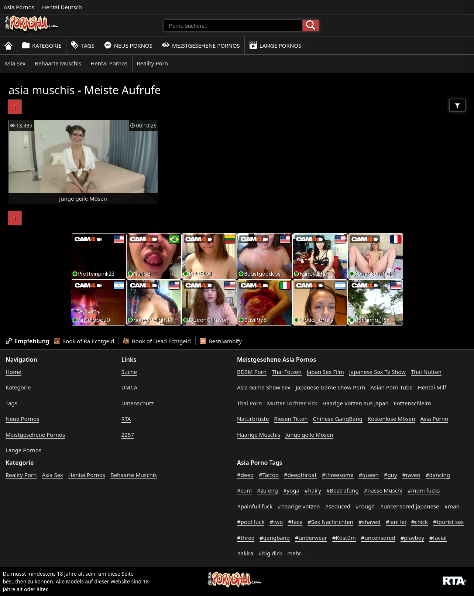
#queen (368, 474)
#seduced (337, 506)
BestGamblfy (221, 341)
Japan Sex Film (325, 371)
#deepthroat (300, 474)
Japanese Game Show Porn (330, 387)
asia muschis (41, 90)
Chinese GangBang (338, 418)
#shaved (369, 521)
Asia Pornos (19, 7)
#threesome (338, 474)
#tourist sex (448, 521)
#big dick (270, 553)
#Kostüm (344, 537)
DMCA (129, 387)
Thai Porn (249, 403)
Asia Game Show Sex (264, 387)
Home (13, 371)
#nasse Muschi (383, 490)
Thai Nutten (426, 371)
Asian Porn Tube (392, 387)
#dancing (438, 474)
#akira (245, 553)
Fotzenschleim (412, 403)
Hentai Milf (432, 387)
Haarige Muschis (258, 434)
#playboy (413, 537)
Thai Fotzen (287, 371)
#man (451, 506)
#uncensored (378, 537)
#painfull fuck (254, 506)
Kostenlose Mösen (391, 418)
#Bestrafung (342, 490)
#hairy (313, 490)
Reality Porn (152, 63)
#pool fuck (250, 521)
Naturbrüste (253, 418)
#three (245, 537)
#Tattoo (269, 474)
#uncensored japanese (409, 506)
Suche (129, 371)
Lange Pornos (275, 45)
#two (276, 521)
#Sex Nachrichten (330, 521)
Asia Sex (14, 63)
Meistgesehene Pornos (201, 45)
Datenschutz (137, 403)
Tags (83, 45)
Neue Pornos (128, 45)
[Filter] (457, 105)
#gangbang (275, 537)
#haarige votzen (299, 506)
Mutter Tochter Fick (292, 403)
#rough (365, 506)
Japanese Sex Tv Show (377, 371)
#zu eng (267, 490)
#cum (244, 490)
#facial (438, 537)
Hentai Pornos (108, 63)
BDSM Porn (252, 371)
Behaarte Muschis (58, 63)
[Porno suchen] (233, 25)
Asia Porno (434, 418)
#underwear (311, 537)
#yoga (291, 490)
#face (295, 521)
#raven (411, 474)
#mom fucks (424, 490)
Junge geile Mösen (309, 434)
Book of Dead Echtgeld (157, 341)
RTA (126, 418)
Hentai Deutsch (62, 7)
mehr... (296, 553)
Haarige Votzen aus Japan (355, 403)
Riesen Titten (291, 418)
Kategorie (42, 45)
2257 (127, 434)
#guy (390, 474)
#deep (245, 474)
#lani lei (396, 521)
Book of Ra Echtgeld (84, 341)
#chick (419, 521)
